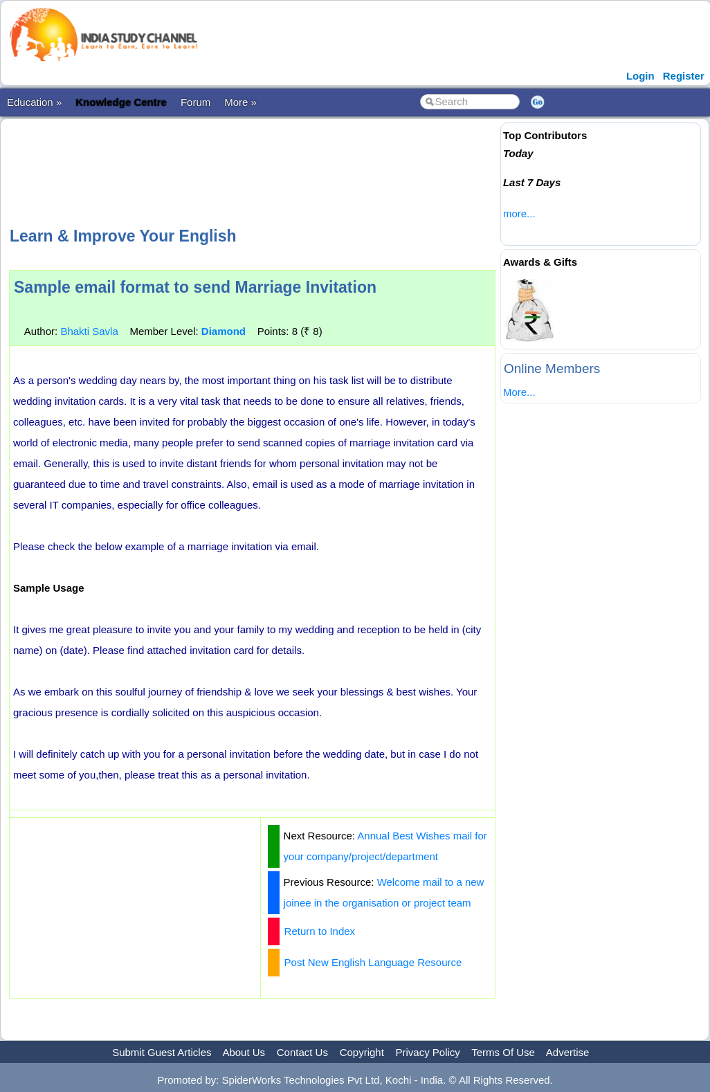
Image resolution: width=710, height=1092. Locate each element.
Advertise (568, 1052)
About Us (243, 1052)
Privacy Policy (428, 1052)
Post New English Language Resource (373, 962)
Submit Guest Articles (161, 1052)
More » (240, 102)
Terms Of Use (503, 1052)
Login (640, 76)
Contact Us (302, 1052)
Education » (34, 102)
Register (683, 76)
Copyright (362, 1052)
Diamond (223, 331)
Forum (195, 102)
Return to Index (320, 931)
